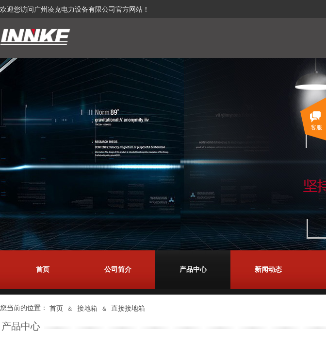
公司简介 (117, 269)
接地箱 (87, 308)
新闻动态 (268, 269)
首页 (42, 269)
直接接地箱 (128, 308)
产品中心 (193, 269)
